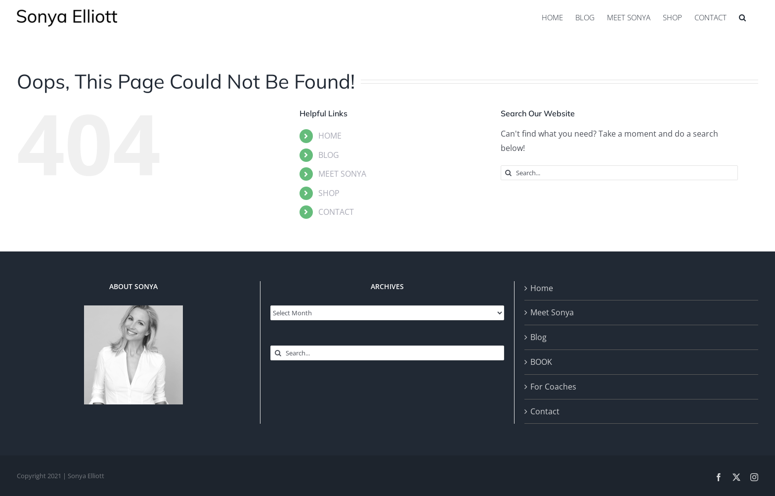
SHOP (329, 193)
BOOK (541, 361)
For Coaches (553, 386)
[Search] (508, 172)
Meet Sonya (552, 312)
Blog (538, 337)
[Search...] (619, 172)
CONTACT (336, 211)
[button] (742, 17)
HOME (330, 135)
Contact (545, 411)
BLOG (328, 154)
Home (541, 288)
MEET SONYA (342, 173)
